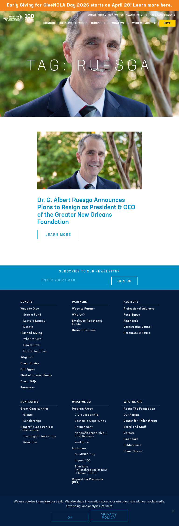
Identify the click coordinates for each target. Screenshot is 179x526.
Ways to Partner (83, 308)
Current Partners (84, 330)
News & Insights (137, 15)
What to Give (32, 339)
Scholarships (32, 421)
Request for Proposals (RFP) (87, 481)
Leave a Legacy (34, 321)
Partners (65, 23)
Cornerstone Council (138, 327)
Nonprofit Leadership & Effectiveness (37, 429)
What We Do (120, 23)
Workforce (82, 442)
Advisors (82, 23)
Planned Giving (31, 333)
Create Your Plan (35, 351)
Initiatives (79, 448)
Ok (70, 517)
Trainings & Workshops (39, 436)
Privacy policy (109, 516)
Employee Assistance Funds (87, 323)
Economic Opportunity (90, 421)
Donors (49, 23)
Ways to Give (30, 308)
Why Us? (27, 357)
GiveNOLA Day (85, 454)
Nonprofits (100, 23)
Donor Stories (30, 363)
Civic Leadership (86, 415)
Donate (28, 327)
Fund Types (132, 315)
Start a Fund (32, 315)
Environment (84, 427)
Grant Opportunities (35, 409)
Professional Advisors (139, 308)
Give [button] (167, 23)
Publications (132, 445)
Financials (131, 321)
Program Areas (82, 409)
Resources (28, 387)
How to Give (31, 345)
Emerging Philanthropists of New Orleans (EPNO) (91, 470)
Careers (129, 433)
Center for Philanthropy (140, 421)
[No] (173, 511)
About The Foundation (139, 409)
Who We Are (141, 23)
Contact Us (116, 15)
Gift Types (28, 369)
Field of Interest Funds (36, 375)
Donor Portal (97, 15)
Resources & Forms (137, 333)
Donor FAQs (29, 381)
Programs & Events (163, 15)
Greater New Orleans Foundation (18, 13)
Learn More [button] (58, 235)
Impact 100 (82, 460)
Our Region (131, 415)
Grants (28, 415)
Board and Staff (135, 427)
